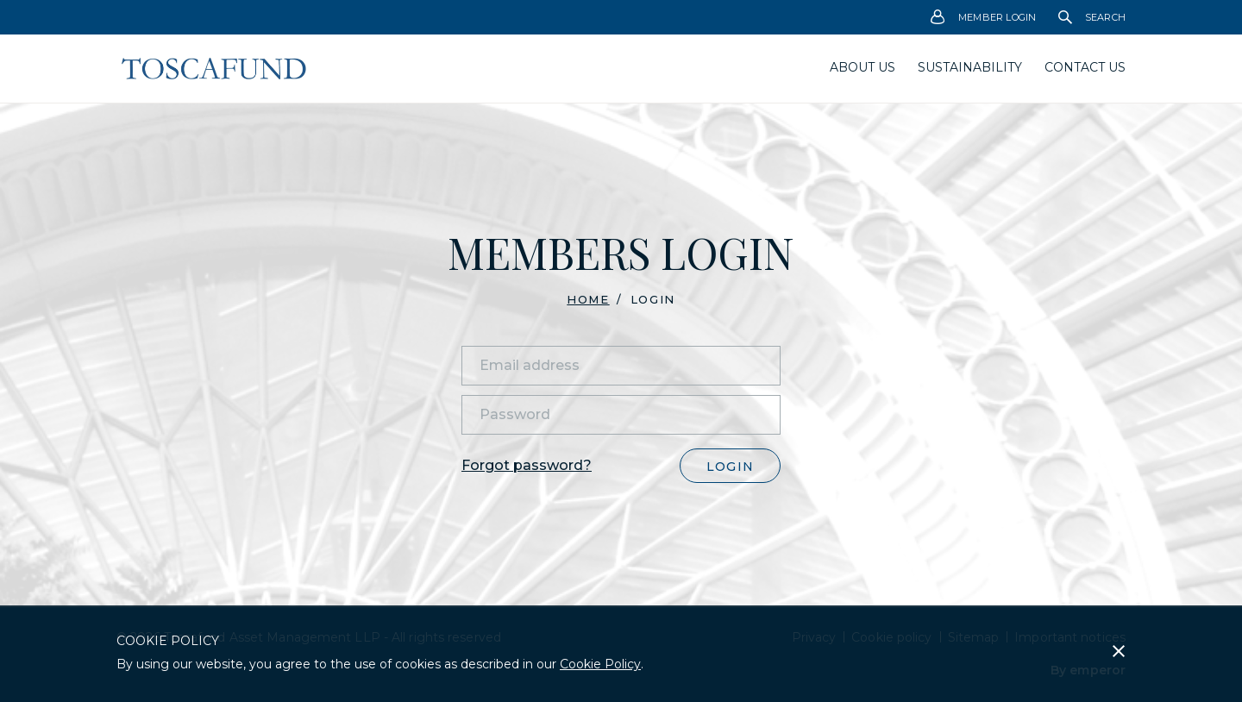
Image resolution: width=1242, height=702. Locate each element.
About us (862, 67)
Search (1092, 16)
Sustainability (970, 67)
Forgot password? (526, 465)
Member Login (984, 18)
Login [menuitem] (652, 299)
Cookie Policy (600, 664)
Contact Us (1085, 67)
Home (588, 299)
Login (730, 466)
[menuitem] (984, 17)
